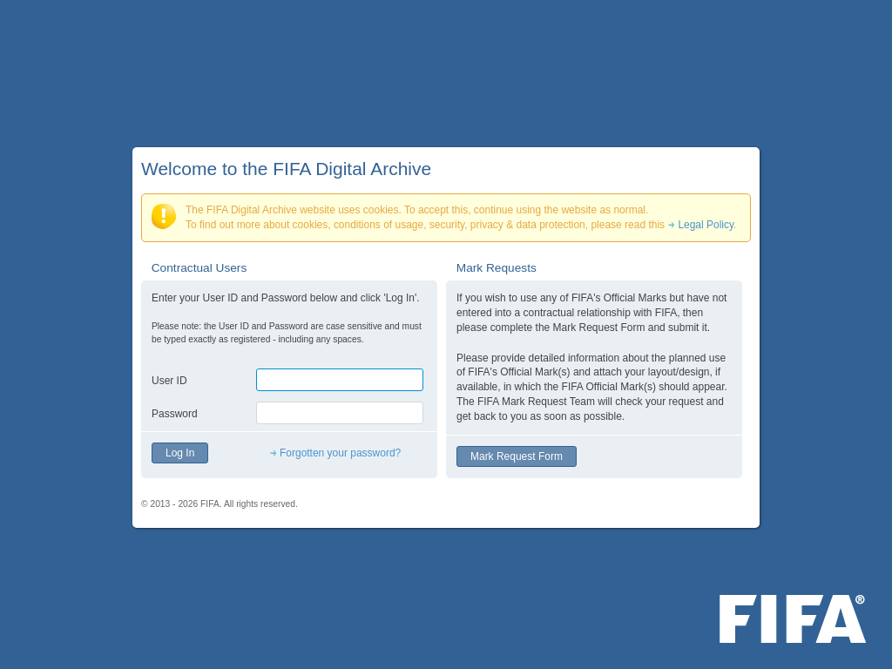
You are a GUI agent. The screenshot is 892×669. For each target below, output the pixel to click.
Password (175, 414)
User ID (169, 381)
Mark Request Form (516, 456)
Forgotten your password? (340, 453)
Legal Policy (705, 225)
